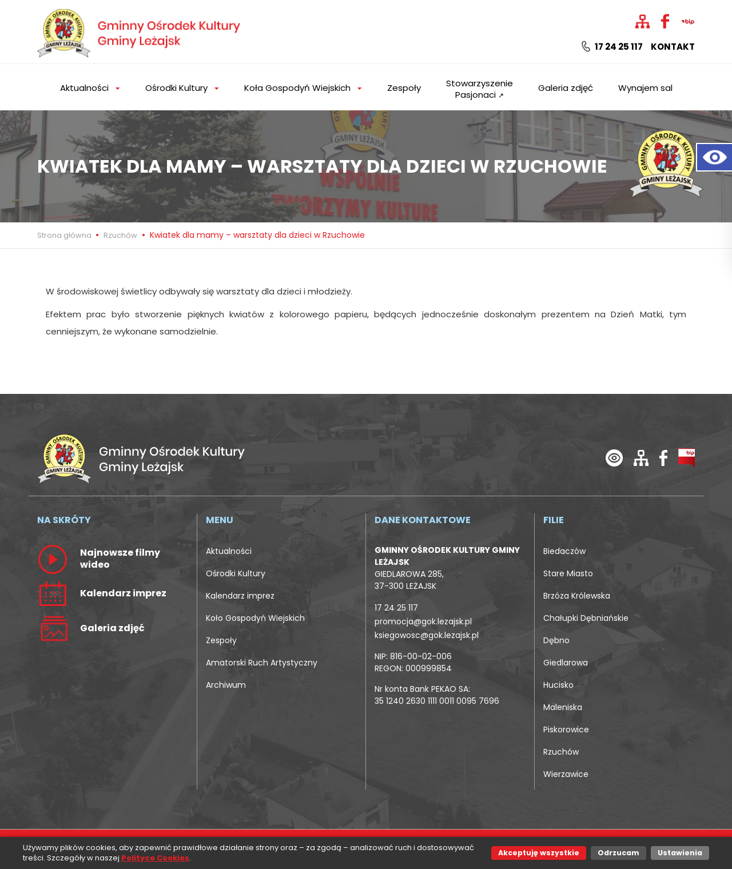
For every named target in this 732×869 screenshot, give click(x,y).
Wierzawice (565, 774)
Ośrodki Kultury (235, 573)
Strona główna (65, 235)
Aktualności (229, 551)
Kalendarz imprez (240, 595)
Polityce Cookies (155, 857)
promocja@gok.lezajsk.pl (423, 621)
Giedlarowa (565, 662)
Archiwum (226, 685)
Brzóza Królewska (576, 595)
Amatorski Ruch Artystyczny (261, 662)
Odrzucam (618, 853)
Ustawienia (680, 853)
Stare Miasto (568, 573)
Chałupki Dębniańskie (585, 618)
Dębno (556, 640)
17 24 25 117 (612, 47)
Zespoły (404, 88)
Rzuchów (120, 235)
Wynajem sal (645, 88)
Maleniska (562, 707)
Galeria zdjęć (565, 88)
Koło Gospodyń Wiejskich (255, 618)
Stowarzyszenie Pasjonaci (479, 89)
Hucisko (558, 685)
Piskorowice (566, 729)
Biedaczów (564, 551)
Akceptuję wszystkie (538, 853)
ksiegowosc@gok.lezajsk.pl (427, 635)
